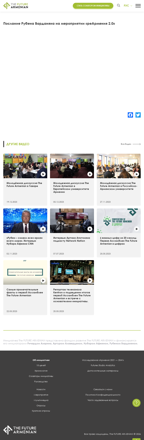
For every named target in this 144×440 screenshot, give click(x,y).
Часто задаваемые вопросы (103, 400)
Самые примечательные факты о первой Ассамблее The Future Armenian (25, 292)
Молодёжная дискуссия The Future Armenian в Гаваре (24, 184)
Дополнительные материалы (102, 370)
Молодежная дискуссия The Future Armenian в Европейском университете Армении (71, 187)
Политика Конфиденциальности (102, 394)
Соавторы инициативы (41, 376)
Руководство (41, 381)
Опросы (41, 405)
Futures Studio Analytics (103, 365)
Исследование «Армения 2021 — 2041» (103, 360)
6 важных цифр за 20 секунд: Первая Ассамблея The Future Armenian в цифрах (118, 240)
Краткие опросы (41, 410)
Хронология (41, 370)
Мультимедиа (41, 400)
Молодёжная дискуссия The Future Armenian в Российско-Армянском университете (118, 185)
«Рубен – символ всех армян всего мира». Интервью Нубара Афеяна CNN (24, 240)
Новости (41, 389)
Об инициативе (41, 360)
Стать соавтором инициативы (93, 5)
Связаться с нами (102, 389)
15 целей (41, 365)
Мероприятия (41, 394)
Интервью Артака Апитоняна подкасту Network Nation (71, 239)
